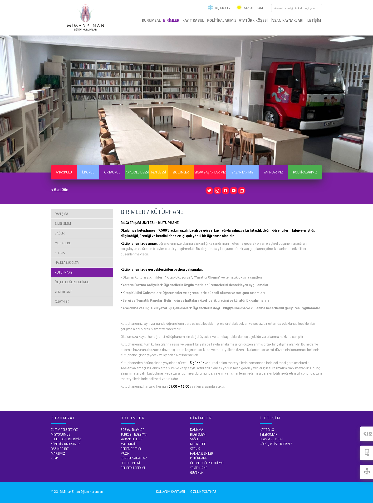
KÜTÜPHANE (63, 271)
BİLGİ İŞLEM (63, 222)
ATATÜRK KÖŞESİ (253, 20)
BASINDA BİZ (60, 448)
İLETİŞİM (313, 20)
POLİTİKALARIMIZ (221, 20)
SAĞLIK (60, 232)
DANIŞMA (61, 213)
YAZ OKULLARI (249, 7)
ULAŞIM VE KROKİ (271, 438)
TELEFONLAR (268, 434)
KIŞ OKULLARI (220, 7)
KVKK (54, 457)
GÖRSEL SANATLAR (134, 457)
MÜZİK (125, 453)
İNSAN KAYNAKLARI (287, 20)
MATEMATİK (129, 443)
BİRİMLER (171, 20)
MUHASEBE (63, 242)
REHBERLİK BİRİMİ (133, 467)
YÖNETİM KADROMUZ (65, 443)
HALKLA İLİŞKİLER (67, 261)
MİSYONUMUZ (60, 434)
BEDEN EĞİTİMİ (131, 448)
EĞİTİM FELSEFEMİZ (64, 429)
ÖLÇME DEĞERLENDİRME (72, 281)
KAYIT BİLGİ (267, 429)
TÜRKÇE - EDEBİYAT (134, 434)
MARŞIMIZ (58, 453)
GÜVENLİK (62, 301)
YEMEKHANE (63, 291)
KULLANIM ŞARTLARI (170, 490)
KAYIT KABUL (193, 20)
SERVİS (60, 252)
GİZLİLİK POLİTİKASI (203, 490)
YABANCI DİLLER (131, 438)
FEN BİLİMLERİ (130, 462)
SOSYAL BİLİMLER (132, 429)
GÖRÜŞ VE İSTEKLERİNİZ (276, 443)
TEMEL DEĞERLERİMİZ (66, 438)
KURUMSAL (151, 20)
